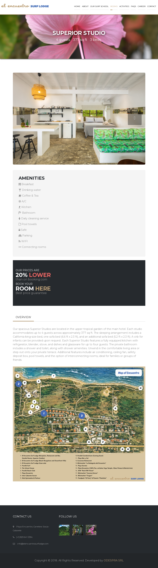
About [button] (85, 6)
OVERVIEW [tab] (23, 317)
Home (77, 6)
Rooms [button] (114, 6)
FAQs (133, 6)
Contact (151, 6)
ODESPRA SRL (114, 560)
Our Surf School (99, 6)
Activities (124, 6)
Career (141, 6)
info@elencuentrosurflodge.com (33, 543)
